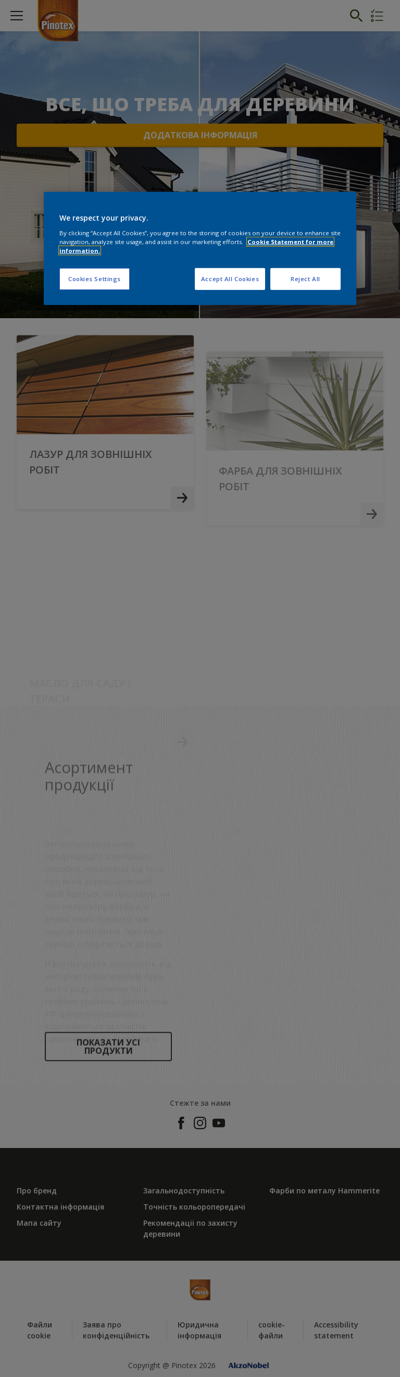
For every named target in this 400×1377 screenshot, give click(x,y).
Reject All (305, 279)
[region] (200, 248)
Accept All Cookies (230, 279)
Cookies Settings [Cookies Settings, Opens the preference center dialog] (94, 279)
